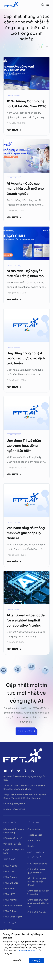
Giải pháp (9, 822)
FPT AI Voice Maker (12, 905)
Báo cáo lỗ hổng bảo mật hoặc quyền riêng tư (37, 881)
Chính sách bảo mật (27, 950)
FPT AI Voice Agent (12, 916)
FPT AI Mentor (10, 900)
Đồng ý (36, 960)
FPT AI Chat (9, 871)
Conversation (34, 829)
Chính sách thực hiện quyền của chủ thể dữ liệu (38, 903)
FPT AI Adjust (10, 911)
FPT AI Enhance (10, 883)
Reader (31, 846)
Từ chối (17, 960)
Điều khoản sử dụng (37, 863)
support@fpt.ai (17, 803)
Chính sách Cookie (36, 912)
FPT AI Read (9, 888)
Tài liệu (33, 822)
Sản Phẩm (9, 859)
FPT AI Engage (10, 877)
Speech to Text (34, 840)
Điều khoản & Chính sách (35, 854)
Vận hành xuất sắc (12, 844)
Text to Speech (34, 835)
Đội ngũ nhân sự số (12, 838)
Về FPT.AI (9, 923)
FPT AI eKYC (9, 894)
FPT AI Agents (10, 866)
